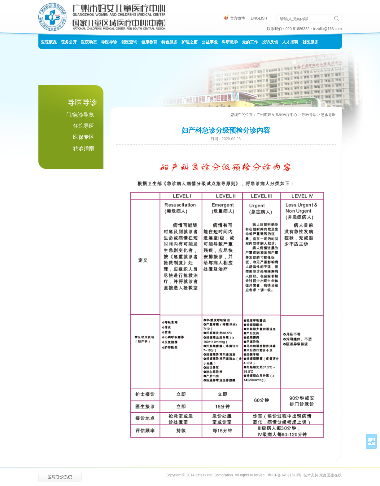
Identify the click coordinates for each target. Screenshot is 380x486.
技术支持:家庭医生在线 (323, 475)
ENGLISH (259, 18)
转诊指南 (83, 148)
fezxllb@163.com (327, 29)
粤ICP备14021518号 (284, 475)
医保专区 (83, 137)
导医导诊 (309, 115)
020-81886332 (297, 29)
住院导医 (83, 126)
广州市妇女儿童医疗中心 (276, 115)
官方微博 (234, 18)
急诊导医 (328, 115)
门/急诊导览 (80, 115)
